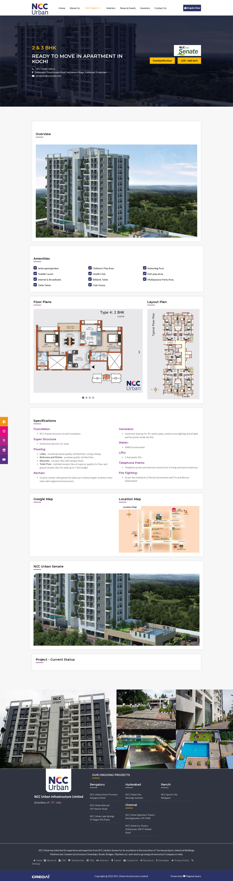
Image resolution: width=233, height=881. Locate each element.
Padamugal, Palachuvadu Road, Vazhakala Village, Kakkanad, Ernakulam (70, 72)
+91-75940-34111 (45, 69)
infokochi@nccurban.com (48, 75)
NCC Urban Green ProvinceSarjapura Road (103, 796)
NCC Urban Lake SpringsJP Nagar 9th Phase (102, 818)
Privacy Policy (180, 860)
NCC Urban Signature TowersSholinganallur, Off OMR (140, 816)
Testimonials (76, 860)
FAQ (90, 860)
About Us (75, 8)
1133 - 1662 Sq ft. (189, 60)
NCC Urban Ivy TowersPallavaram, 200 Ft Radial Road (138, 829)
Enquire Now (192, 8)
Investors (145, 8)
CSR (62, 860)
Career (116, 860)
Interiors (110, 8)
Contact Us (160, 8)
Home (62, 8)
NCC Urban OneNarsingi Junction (134, 796)
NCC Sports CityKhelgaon (169, 796)
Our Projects (92, 7)
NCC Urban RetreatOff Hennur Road (99, 807)
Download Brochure (162, 60)
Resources (147, 860)
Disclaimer (162, 860)
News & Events (128, 8)
